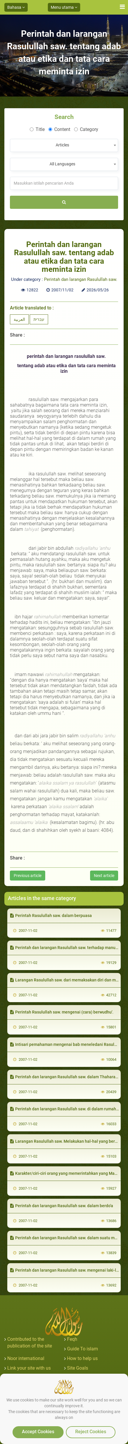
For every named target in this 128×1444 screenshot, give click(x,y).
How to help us (82, 1358)
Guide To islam (82, 1349)
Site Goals (77, 1368)
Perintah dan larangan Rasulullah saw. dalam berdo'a (61, 1205)
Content (59, 129)
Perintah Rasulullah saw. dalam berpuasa (51, 915)
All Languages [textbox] (62, 164)
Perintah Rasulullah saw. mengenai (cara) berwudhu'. (61, 1012)
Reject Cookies (90, 1431)
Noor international (25, 1358)
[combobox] (64, 145)
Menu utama (64, 7)
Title (37, 129)
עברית (39, 319)
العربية (19, 319)
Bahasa (16, 7)
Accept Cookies (38, 1431)
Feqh (72, 1339)
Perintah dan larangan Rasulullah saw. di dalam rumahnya (66, 1109)
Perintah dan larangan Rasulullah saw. (80, 279)
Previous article (27, 875)
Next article (104, 875)
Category (86, 129)
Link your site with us (29, 1368)
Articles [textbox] (62, 145)
